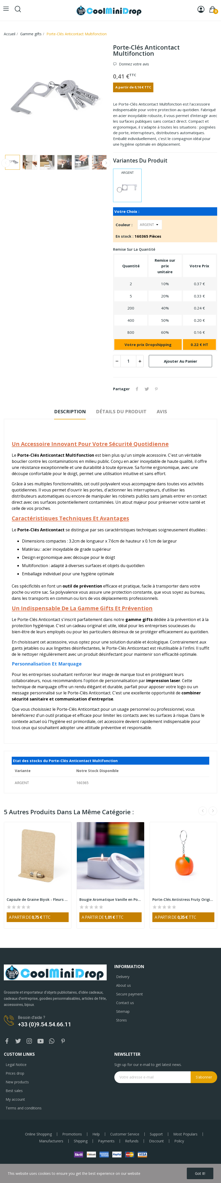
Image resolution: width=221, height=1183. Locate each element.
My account (15, 1099)
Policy (179, 1141)
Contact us (125, 1002)
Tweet (147, 389)
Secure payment (129, 994)
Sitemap (123, 1011)
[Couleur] (150, 224)
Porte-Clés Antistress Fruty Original (183, 899)
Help (96, 1134)
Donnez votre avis (133, 64)
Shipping (81, 1141)
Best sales (14, 1090)
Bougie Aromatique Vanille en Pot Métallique (110, 899)
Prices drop (15, 1073)
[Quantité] (128, 361)
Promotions (72, 1134)
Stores (121, 1020)
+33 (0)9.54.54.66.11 (44, 1024)
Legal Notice (16, 1064)
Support (156, 1134)
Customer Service (124, 1134)
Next (106, 163)
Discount (156, 1141)
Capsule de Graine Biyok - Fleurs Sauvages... (38, 899)
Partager (137, 389)
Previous (5, 163)
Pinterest (156, 389)
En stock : (124, 236)
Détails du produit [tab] (121, 411)
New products (17, 1081)
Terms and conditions (24, 1108)
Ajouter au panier (180, 361)
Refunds (132, 1141)
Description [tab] (70, 411)
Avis (162, 411)
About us (123, 985)
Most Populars (185, 1134)
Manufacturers (51, 1141)
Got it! (200, 1173)
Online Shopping (38, 1134)
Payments (106, 1141)
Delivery (122, 976)
